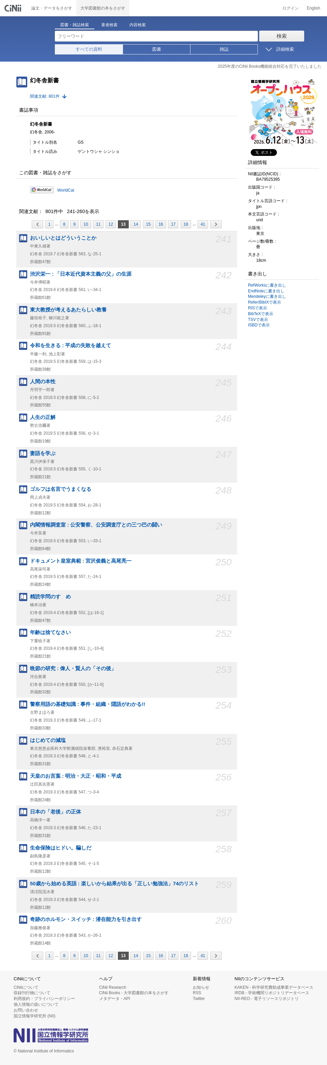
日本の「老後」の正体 (55, 811)
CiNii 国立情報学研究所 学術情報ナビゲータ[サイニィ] (13, 8)
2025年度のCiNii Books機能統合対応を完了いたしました (270, 66)
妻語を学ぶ (43, 453)
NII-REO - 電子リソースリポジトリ (267, 998)
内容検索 (137, 24)
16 (160, 224)
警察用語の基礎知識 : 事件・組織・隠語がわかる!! (87, 704)
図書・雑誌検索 (74, 24)
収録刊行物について (32, 992)
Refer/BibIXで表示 (264, 302)
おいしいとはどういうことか (63, 238)
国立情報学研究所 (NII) (35, 1016)
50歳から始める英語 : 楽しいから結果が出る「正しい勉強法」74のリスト (114, 883)
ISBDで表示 (259, 325)
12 (111, 224)
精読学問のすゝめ (50, 596)
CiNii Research (112, 987)
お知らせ (201, 987)
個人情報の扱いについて (36, 1004)
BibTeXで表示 (260, 313)
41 (203, 224)
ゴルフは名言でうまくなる (60, 489)
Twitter (199, 998)
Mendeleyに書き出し (267, 296)
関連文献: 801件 (45, 96)
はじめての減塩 (48, 740)
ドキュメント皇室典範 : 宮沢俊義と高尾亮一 (80, 561)
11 (98, 224)
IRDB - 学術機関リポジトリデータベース (272, 992)
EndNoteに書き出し (266, 291)
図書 (156, 49)
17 (173, 224)
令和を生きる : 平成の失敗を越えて (70, 345)
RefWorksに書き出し (267, 285)
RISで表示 (257, 308)
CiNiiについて (26, 987)
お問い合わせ (26, 1010)
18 (186, 224)
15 (148, 224)
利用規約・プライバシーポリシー (44, 998)
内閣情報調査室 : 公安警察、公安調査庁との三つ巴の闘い (96, 525)
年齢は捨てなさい (50, 632)
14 (136, 224)
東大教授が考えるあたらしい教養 (68, 309)
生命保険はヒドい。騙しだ (60, 848)
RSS (197, 992)
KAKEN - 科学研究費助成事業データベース (274, 987)
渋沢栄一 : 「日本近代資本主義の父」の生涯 (80, 274)
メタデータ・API (114, 998)
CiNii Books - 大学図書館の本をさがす (134, 992)
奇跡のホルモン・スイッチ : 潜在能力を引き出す (86, 919)
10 (85, 224)
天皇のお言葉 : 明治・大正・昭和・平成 (75, 776)
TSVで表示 (258, 319)
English (313, 8)
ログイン (290, 8)
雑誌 (224, 49)
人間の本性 (43, 381)
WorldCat (65, 190)
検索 (282, 36)
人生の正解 (43, 417)
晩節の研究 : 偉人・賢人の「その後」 (73, 668)
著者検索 (109, 24)
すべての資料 (89, 49)
